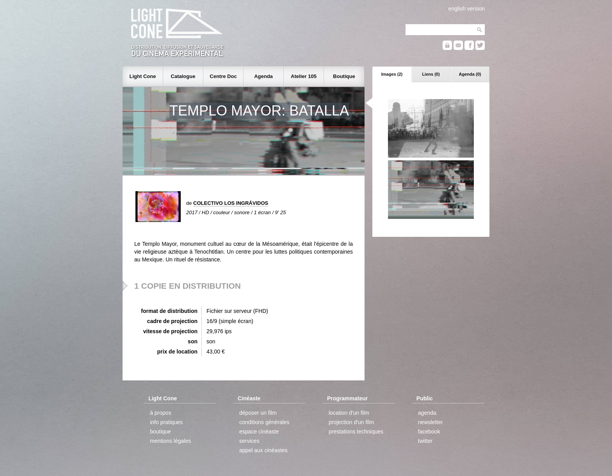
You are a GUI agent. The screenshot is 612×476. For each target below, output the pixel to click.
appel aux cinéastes (263, 450)
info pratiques (166, 422)
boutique (160, 431)
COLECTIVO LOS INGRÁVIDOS (230, 203)
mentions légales (170, 441)
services (249, 441)
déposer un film (258, 413)
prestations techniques (356, 431)
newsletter (430, 422)
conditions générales (264, 422)
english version (466, 8)
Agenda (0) (470, 74)
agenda (427, 413)
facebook (429, 431)
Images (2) (391, 74)
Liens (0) (430, 74)
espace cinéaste (259, 431)
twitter (425, 441)
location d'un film (349, 413)
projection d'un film (351, 422)
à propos (160, 413)
